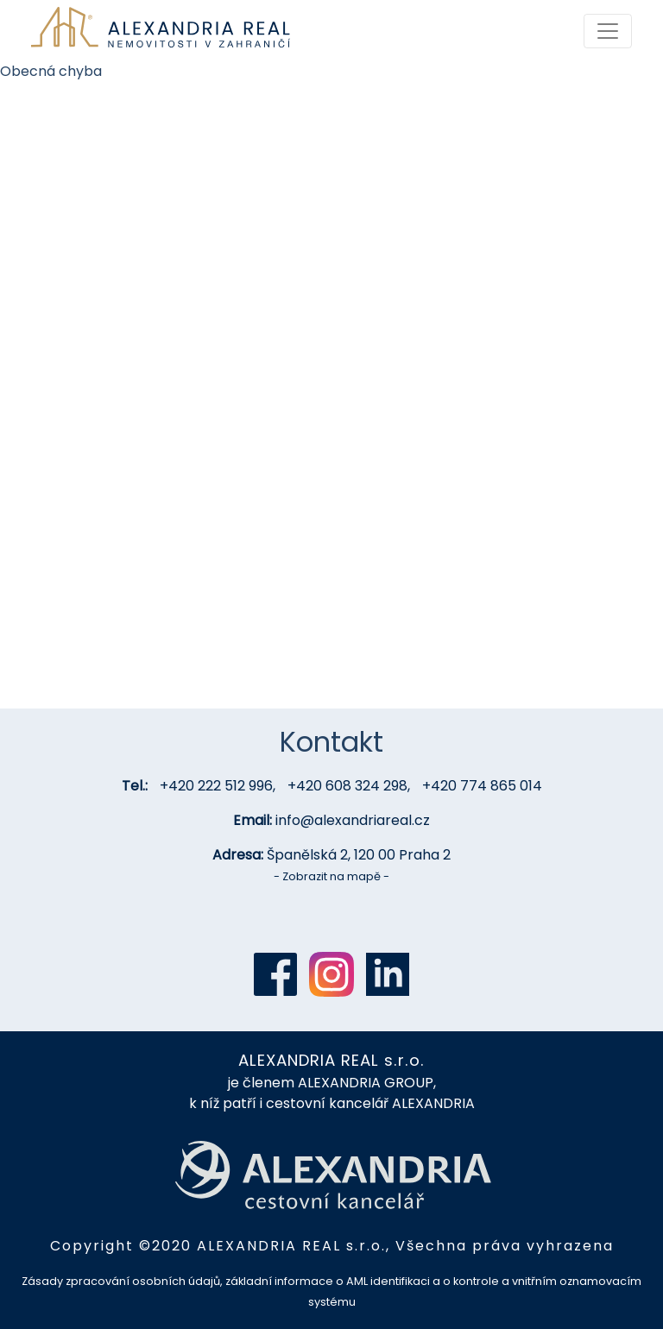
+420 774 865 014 (482, 786)
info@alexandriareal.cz (352, 820)
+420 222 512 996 (216, 786)
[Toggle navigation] (608, 31)
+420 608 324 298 (347, 786)
